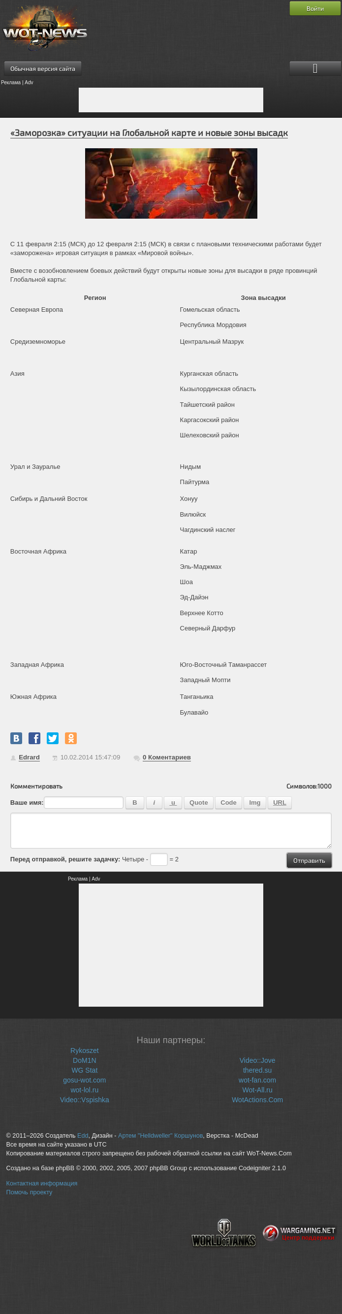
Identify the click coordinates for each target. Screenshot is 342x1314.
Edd (82, 1135)
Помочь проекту (29, 1192)
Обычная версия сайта (42, 68)
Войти (315, 8)
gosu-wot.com (84, 1080)
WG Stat (84, 1070)
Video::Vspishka (84, 1100)
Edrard (29, 757)
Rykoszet (84, 1050)
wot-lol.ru (84, 1090)
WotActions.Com (257, 1100)
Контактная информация (42, 1183)
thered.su (257, 1070)
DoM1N (84, 1060)
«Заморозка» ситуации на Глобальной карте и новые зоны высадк (149, 132)
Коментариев (167, 757)
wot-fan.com (257, 1080)
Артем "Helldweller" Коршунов (160, 1135)
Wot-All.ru (258, 1090)
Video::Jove (258, 1060)
